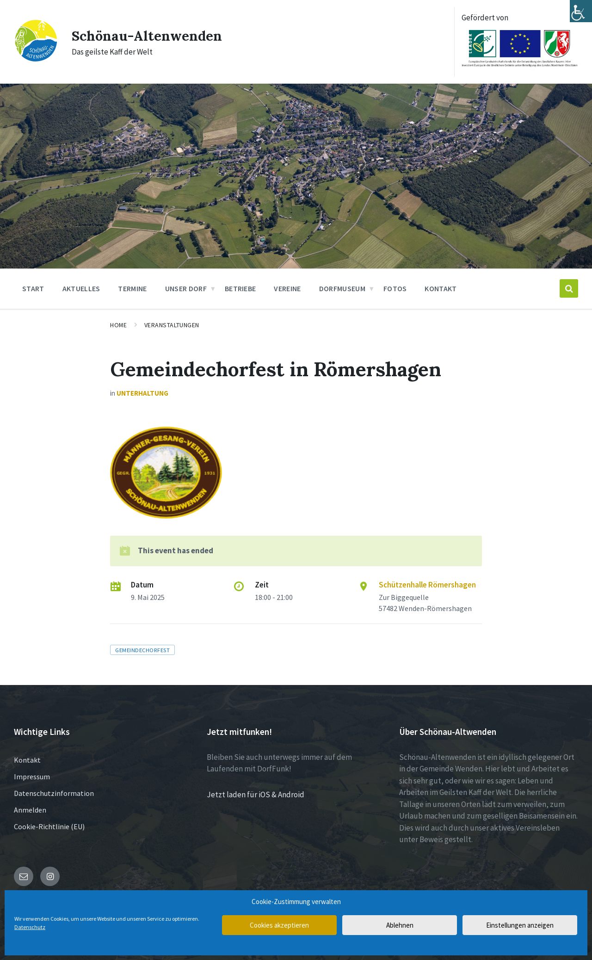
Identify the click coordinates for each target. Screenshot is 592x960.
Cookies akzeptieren (279, 925)
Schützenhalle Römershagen (427, 585)
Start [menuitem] (33, 288)
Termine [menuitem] (132, 288)
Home (118, 325)
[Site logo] (36, 60)
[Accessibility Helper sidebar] (581, 11)
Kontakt (27, 759)
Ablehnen (399, 925)
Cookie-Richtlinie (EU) (49, 826)
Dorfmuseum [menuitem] (342, 288)
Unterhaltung (142, 393)
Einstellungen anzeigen (520, 925)
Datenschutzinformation (54, 793)
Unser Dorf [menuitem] (186, 288)
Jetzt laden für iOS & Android (255, 794)
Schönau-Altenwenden (148, 35)
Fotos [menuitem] (395, 288)
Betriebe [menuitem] (240, 288)
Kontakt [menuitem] (440, 288)
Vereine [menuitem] (287, 288)
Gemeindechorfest (142, 650)
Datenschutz (29, 926)
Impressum (32, 776)
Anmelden (30, 809)
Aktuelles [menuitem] (81, 288)
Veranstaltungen (171, 325)
